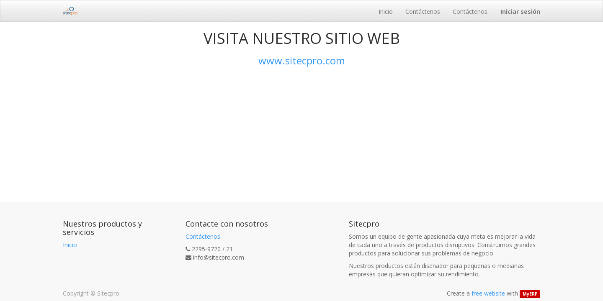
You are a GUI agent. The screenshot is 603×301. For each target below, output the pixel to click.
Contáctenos (203, 236)
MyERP (530, 294)
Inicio (70, 245)
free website (488, 293)
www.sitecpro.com (301, 60)
